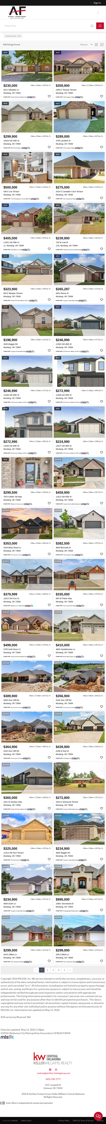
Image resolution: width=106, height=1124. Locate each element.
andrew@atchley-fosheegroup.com (53, 1073)
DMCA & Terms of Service (83, 1121)
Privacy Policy (63, 1121)
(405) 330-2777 (53, 1079)
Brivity (15, 1121)
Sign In (95, 3)
